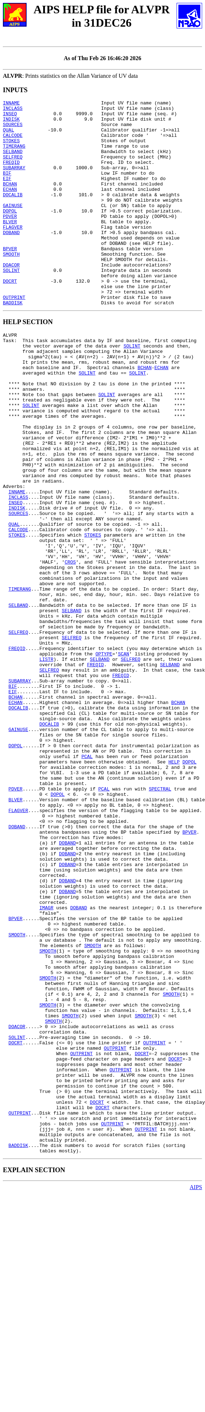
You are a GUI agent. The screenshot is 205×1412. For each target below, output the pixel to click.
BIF (7, 188)
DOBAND (11, 259)
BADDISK (13, 343)
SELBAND (13, 162)
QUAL (8, 136)
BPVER (10, 278)
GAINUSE (13, 227)
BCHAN (10, 201)
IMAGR (46, 1064)
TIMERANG (14, 155)
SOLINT (11, 304)
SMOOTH (11, 285)
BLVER (10, 246)
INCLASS (13, 110)
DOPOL (10, 233)
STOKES (11, 149)
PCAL (86, 882)
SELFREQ (13, 168)
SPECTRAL (160, 921)
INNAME (11, 103)
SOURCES (13, 129)
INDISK (11, 123)
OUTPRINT (14, 337)
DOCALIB (13, 214)
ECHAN (10, 207)
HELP (173, 889)
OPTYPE (103, 759)
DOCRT (10, 317)
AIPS (196, 1392)
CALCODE (13, 142)
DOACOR (11, 298)
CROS (70, 649)
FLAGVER (13, 253)
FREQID (11, 175)
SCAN (123, 759)
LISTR (46, 766)
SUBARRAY (14, 181)
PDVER (10, 240)
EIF (7, 194)
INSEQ (10, 116)
